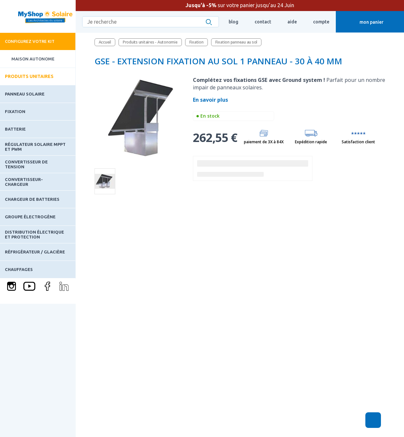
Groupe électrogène (30, 216)
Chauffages (19, 269)
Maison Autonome (27, 59)
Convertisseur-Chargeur (24, 181)
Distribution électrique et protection (34, 234)
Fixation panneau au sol (236, 42)
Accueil (105, 42)
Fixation (15, 111)
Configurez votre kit (30, 41)
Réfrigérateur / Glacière (35, 252)
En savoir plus (211, 99)
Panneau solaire (24, 94)
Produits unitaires (29, 76)
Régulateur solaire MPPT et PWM (35, 146)
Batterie (15, 129)
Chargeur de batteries (32, 199)
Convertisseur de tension (26, 164)
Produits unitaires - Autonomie (150, 42)
